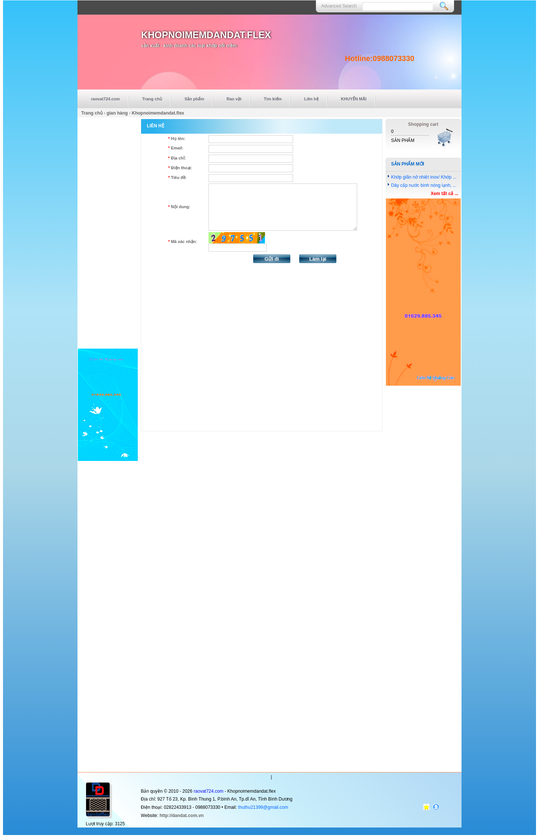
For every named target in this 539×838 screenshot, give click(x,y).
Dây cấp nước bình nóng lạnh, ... (424, 185)
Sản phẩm (194, 99)
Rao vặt (233, 99)
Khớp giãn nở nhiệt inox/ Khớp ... (424, 177)
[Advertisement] (108, 231)
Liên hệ (311, 99)
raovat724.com (105, 99)
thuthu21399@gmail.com (263, 807)
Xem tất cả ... (445, 193)
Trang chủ (152, 99)
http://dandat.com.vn (181, 815)
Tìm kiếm (273, 99)
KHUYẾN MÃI (353, 99)
